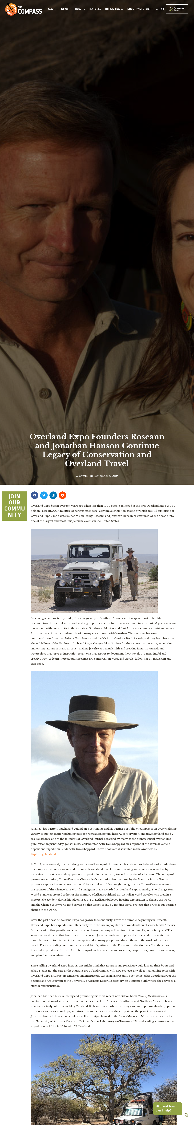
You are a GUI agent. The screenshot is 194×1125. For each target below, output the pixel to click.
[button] (53, 9)
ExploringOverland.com (46, 854)
